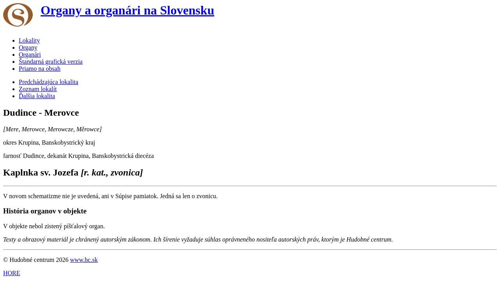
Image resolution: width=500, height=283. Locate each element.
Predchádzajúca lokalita (48, 82)
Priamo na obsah (40, 68)
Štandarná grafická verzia (50, 61)
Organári (30, 54)
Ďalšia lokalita (37, 96)
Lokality (29, 40)
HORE (11, 273)
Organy (28, 47)
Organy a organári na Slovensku (127, 10)
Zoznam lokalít (38, 89)
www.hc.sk (84, 259)
